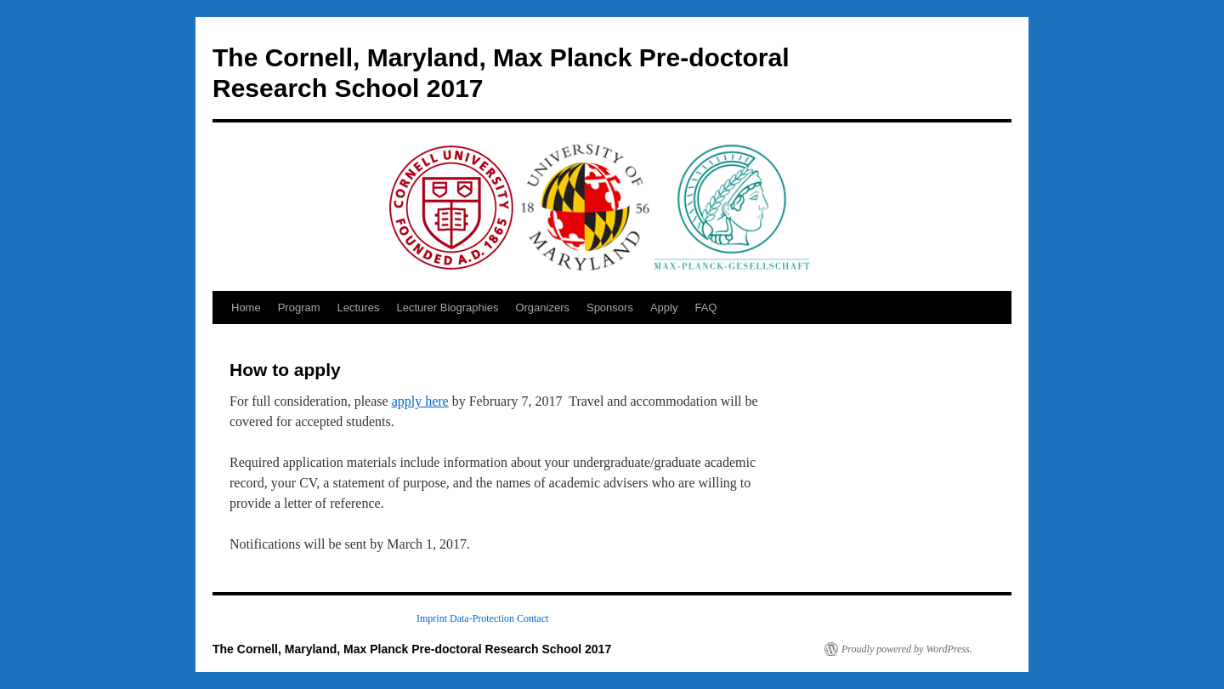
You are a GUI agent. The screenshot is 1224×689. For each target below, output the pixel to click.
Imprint (431, 618)
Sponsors (609, 307)
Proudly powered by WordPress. (907, 649)
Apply (664, 307)
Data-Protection (482, 618)
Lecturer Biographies (447, 307)
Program (299, 307)
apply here (420, 401)
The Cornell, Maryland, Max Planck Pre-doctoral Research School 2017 (411, 649)
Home (246, 307)
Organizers (542, 307)
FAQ (705, 307)
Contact (532, 618)
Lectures (358, 307)
